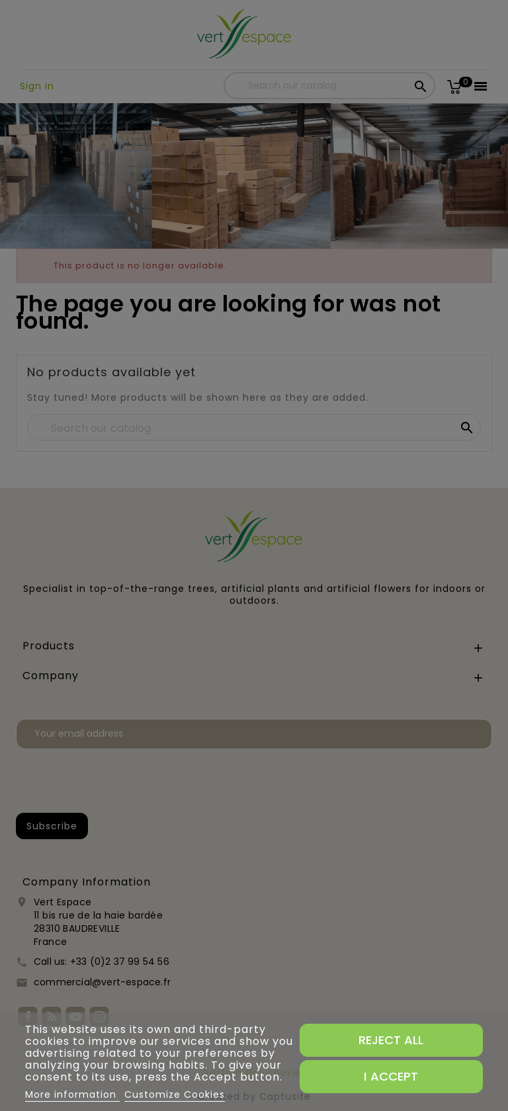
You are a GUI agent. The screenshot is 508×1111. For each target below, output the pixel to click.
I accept (391, 1076)
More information (72, 1094)
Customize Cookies (174, 1094)
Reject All (391, 1040)
